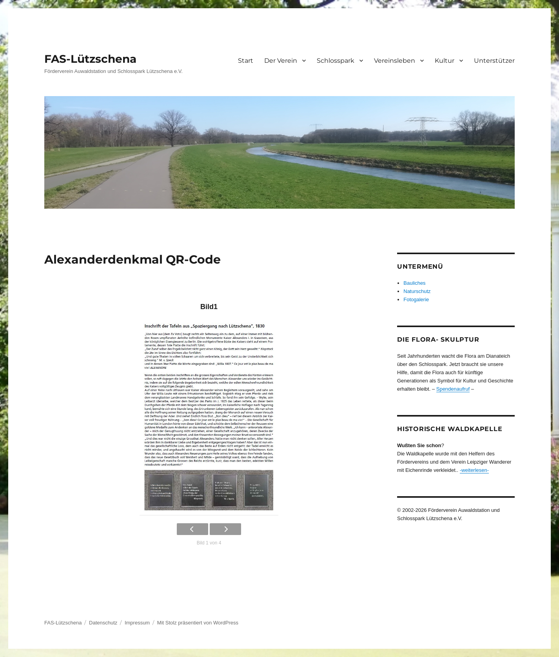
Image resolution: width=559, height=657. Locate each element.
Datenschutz (103, 623)
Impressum (137, 623)
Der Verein (280, 60)
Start (245, 60)
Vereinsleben (394, 60)
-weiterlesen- (474, 470)
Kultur (444, 60)
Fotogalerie (416, 299)
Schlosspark (335, 60)
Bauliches (414, 283)
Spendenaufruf (453, 389)
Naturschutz (416, 291)
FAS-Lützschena (90, 59)
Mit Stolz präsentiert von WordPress (197, 623)
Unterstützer (494, 60)
